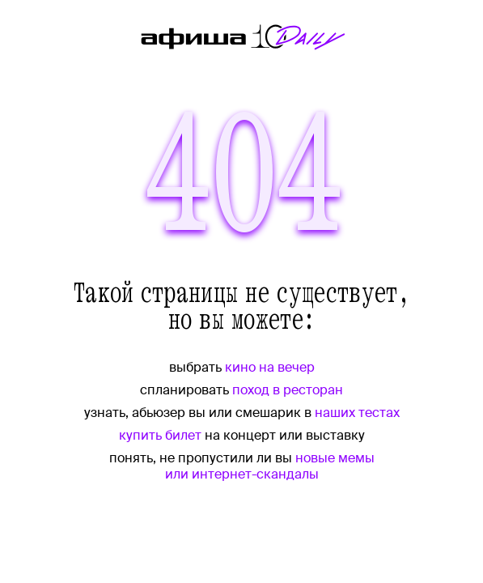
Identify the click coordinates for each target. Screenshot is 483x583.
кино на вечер (270, 367)
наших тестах (357, 412)
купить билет (160, 435)
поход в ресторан (287, 389)
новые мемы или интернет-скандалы (270, 466)
